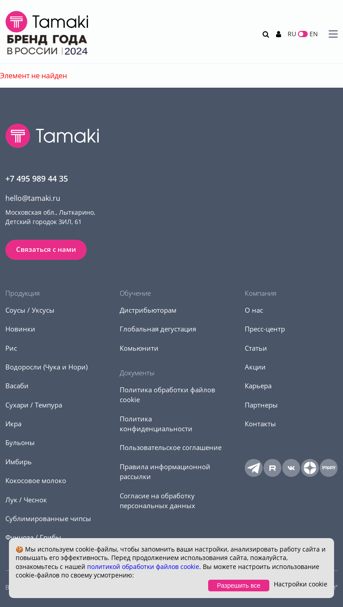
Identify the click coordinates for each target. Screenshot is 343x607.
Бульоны (20, 442)
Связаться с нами (46, 249)
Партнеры (261, 404)
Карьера (258, 385)
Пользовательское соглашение (171, 447)
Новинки (20, 328)
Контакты (260, 423)
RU (292, 34)
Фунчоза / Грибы (33, 537)
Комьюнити (139, 348)
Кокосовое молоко (35, 480)
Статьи (256, 348)
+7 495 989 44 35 (36, 178)
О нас (254, 310)
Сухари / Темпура (33, 404)
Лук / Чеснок (26, 499)
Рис (11, 348)
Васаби (17, 385)
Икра (13, 423)
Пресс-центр (265, 328)
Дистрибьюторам (148, 310)
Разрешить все (238, 585)
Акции (255, 366)
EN (314, 34)
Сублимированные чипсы (48, 518)
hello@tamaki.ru (32, 198)
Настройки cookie (300, 584)
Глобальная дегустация (158, 328)
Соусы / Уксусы (29, 310)
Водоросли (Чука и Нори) (46, 366)
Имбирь (18, 461)
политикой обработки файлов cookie (143, 566)
